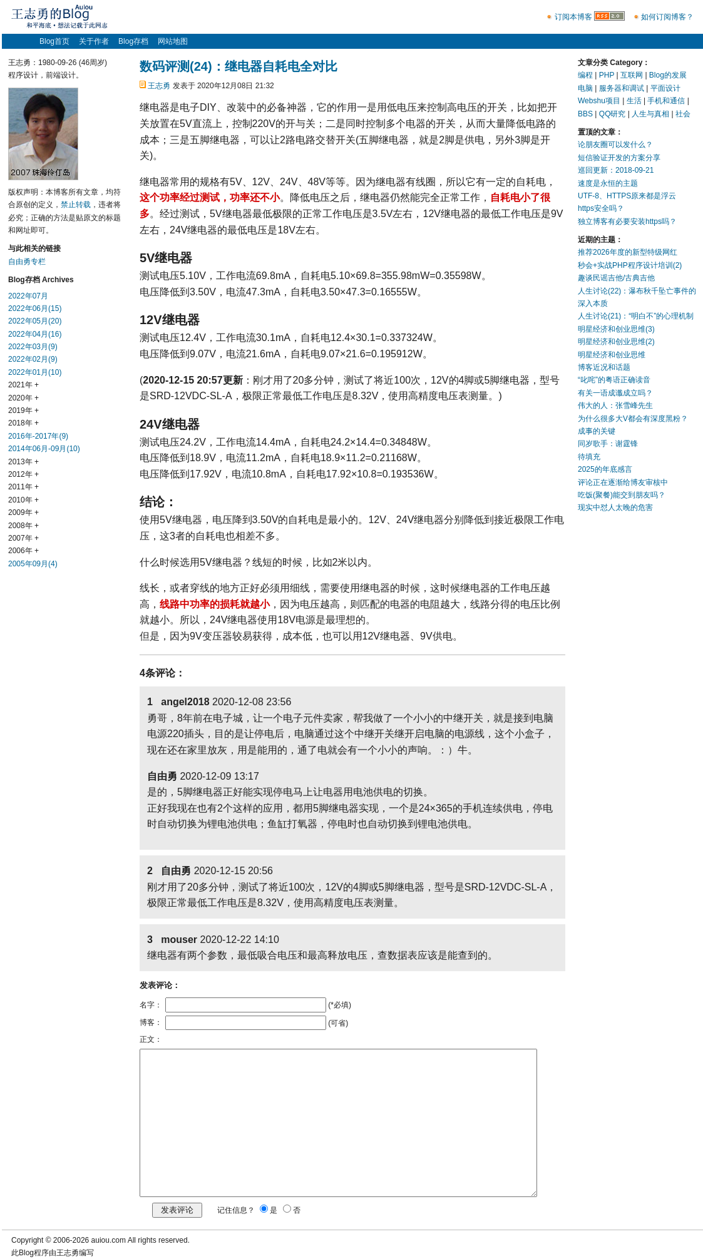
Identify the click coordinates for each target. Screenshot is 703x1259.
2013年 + (23, 461)
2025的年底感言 (605, 469)
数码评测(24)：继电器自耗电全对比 (238, 66)
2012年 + (23, 474)
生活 (634, 100)
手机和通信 (666, 100)
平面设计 (665, 88)
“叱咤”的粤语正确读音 (614, 379)
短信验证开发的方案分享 (619, 157)
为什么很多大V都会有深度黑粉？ (633, 418)
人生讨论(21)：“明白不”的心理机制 (636, 316)
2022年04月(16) (34, 334)
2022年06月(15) (34, 308)
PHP (606, 75)
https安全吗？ (601, 208)
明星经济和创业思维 (611, 354)
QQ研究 (612, 114)
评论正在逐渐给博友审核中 (623, 482)
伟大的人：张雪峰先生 (615, 405)
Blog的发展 (668, 75)
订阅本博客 (573, 17)
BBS (585, 114)
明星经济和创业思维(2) (616, 341)
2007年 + (23, 538)
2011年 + (23, 486)
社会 (682, 114)
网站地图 (173, 41)
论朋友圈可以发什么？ (615, 144)
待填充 (589, 456)
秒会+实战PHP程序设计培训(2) (630, 265)
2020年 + (23, 398)
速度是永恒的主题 (608, 183)
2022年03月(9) (33, 346)
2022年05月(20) (34, 321)
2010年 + (23, 500)
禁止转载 (76, 204)
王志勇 (159, 85)
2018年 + (23, 423)
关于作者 (94, 41)
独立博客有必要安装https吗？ (627, 221)
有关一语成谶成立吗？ (615, 393)
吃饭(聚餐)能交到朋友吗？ (621, 495)
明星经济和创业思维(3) (616, 329)
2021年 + (23, 384)
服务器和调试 (621, 88)
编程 (585, 75)
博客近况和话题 (604, 367)
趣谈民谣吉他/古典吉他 (616, 277)
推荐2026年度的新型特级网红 (627, 252)
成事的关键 (596, 431)
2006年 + (23, 550)
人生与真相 (650, 114)
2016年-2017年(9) (38, 436)
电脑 (585, 88)
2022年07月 (28, 296)
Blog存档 (133, 41)
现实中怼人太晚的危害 (615, 507)
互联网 (631, 75)
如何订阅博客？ (667, 17)
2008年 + (23, 525)
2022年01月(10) (34, 372)
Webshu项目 (599, 100)
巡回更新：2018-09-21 (616, 170)
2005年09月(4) (33, 563)
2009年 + (23, 512)
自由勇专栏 (27, 261)
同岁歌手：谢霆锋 (608, 443)
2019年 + (23, 410)
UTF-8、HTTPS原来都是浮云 (627, 195)
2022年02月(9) (33, 359)
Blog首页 (54, 41)
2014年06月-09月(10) (44, 448)
